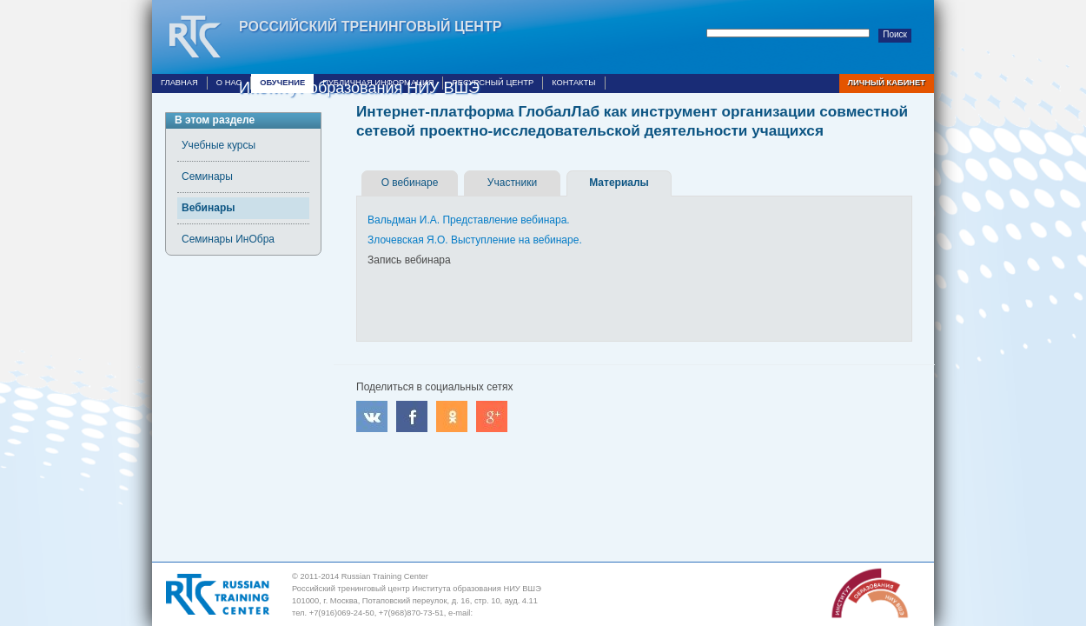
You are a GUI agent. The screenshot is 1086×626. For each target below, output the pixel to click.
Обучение (282, 82)
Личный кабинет (886, 82)
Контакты (573, 82)
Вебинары (208, 208)
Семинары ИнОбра (228, 239)
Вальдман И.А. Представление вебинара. (469, 220)
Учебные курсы (218, 145)
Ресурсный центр (492, 82)
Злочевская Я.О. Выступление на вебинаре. (475, 240)
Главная (179, 82)
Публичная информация (378, 82)
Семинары (207, 176)
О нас (229, 82)
